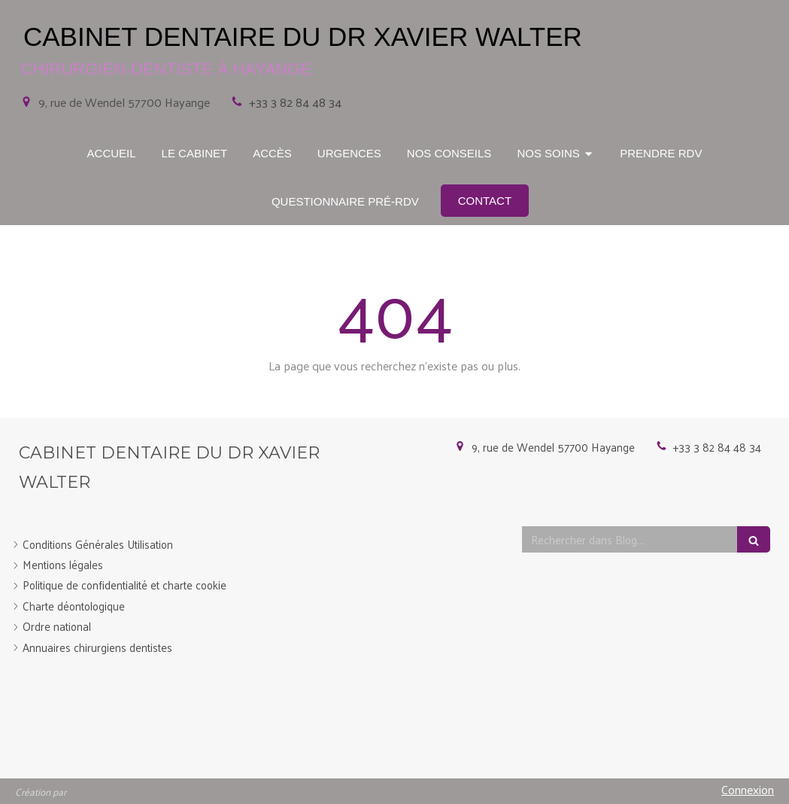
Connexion (747, 789)
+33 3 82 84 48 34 (295, 102)
